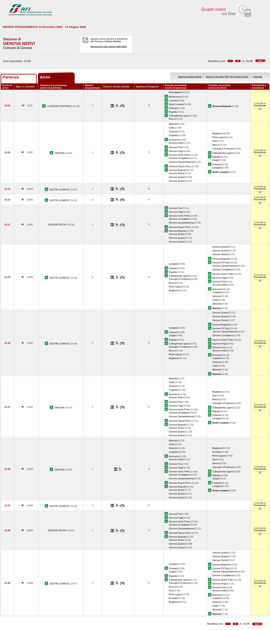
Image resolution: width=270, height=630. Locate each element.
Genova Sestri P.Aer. (179, 155)
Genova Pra (175, 147)
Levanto (173, 100)
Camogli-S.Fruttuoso (223, 148)
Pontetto (216, 452)
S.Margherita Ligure (179, 115)
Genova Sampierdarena (181, 162)
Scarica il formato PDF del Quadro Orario (227, 76)
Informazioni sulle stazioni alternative (108, 46)
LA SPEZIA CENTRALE (59, 106)
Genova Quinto (177, 181)
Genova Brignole (177, 170)
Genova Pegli (176, 151)
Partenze (11, 77)
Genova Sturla (176, 173)
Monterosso (175, 96)
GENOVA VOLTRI (57, 224)
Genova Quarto (177, 177)
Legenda (257, 76)
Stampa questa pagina (189, 76)
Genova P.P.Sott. (221, 262)
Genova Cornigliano (179, 158)
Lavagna (216, 167)
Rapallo (173, 112)
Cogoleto (173, 135)
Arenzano (174, 139)
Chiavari (173, 108)
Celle (171, 127)
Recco (172, 119)
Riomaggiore (175, 92)
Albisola (173, 124)
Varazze (173, 131)
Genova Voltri (176, 143)
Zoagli (215, 160)
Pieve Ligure (218, 137)
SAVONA (60, 153)
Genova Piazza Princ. (180, 166)
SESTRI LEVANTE (60, 189)
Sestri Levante (176, 104)
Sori (214, 141)
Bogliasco (217, 133)
